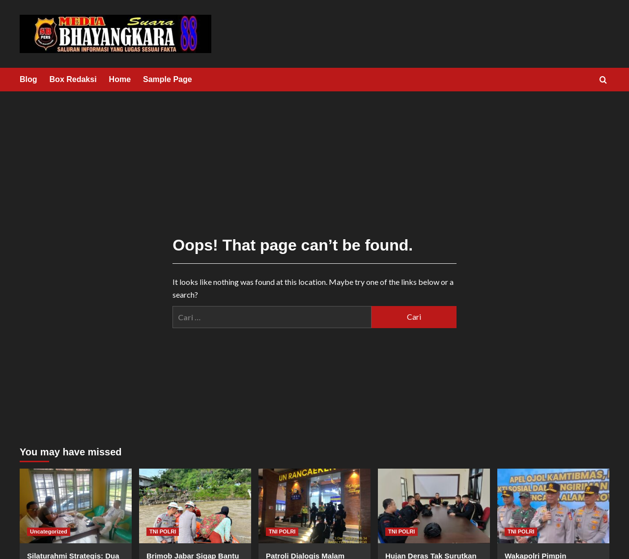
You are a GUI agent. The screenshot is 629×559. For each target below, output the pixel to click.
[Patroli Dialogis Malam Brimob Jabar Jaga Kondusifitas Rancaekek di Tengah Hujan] (314, 506)
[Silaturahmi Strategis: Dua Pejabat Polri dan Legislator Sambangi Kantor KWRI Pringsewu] (76, 506)
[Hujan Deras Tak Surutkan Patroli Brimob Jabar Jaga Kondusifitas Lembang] (434, 506)
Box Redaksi (73, 79)
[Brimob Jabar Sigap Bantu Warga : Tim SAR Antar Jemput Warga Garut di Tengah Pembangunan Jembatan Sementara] (195, 506)
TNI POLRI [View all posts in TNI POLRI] (162, 531)
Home (120, 79)
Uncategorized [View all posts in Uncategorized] (48, 531)
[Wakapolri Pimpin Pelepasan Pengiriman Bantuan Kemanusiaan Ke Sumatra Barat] (553, 506)
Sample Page (167, 79)
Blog (28, 79)
